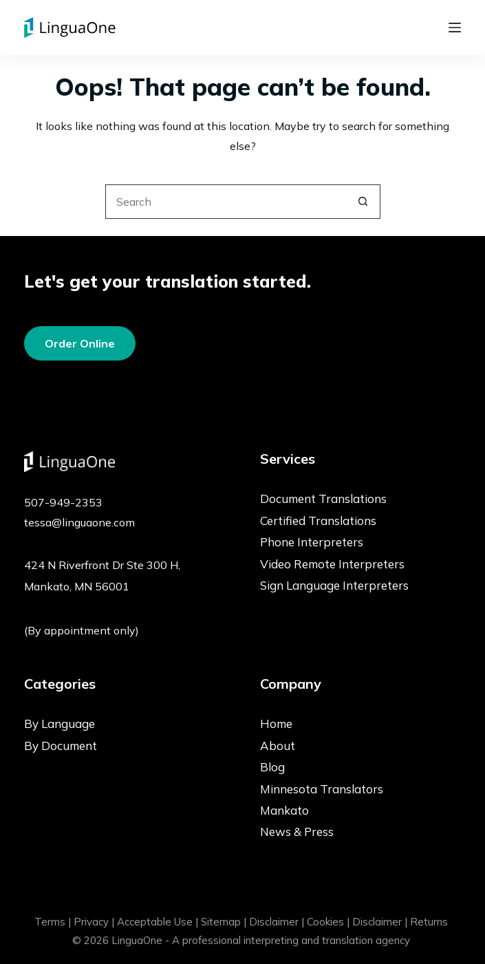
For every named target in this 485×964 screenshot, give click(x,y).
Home (276, 723)
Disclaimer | (276, 921)
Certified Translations (318, 520)
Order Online (80, 343)
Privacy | (94, 921)
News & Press (297, 831)
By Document (60, 745)
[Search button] (363, 201)
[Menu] (455, 27)
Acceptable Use (155, 921)
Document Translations (323, 498)
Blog (272, 767)
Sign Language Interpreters (334, 585)
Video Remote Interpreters (332, 564)
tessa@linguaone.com (79, 522)
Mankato (284, 810)
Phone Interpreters (311, 542)
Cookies (325, 921)
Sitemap (221, 921)
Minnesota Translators (321, 789)
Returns (429, 921)
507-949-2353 (63, 502)
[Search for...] (225, 201)
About (277, 745)
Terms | (52, 921)
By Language (59, 723)
